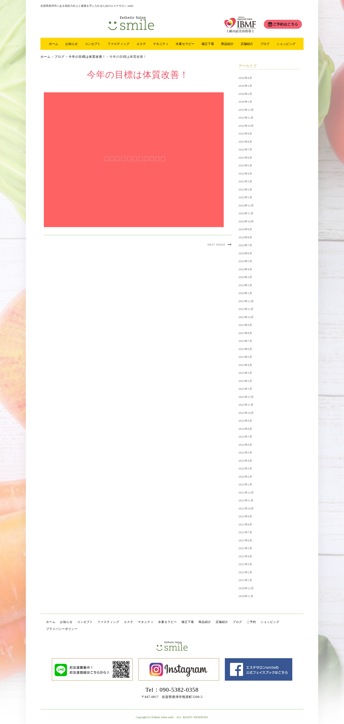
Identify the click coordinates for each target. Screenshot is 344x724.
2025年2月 (245, 189)
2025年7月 (245, 149)
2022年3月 (245, 468)
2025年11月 (246, 117)
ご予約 (251, 622)
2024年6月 (245, 253)
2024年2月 (245, 285)
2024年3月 (245, 277)
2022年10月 (246, 412)
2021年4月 (245, 556)
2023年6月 (245, 349)
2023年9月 (245, 325)
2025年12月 (246, 109)
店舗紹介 (247, 44)
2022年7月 (245, 436)
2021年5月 (245, 548)
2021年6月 (245, 540)
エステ (141, 44)
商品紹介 (227, 44)
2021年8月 (245, 524)
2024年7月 (245, 245)
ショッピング (286, 44)
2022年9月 (245, 420)
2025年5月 (245, 165)
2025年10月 (246, 125)
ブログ (265, 44)
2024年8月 (245, 237)
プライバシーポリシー (62, 629)
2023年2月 (245, 381)
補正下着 (207, 44)
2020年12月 (246, 588)
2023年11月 (246, 309)
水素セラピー (185, 44)
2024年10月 (246, 221)
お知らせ (71, 44)
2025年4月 (245, 173)
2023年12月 (246, 301)
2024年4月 (245, 269)
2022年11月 (246, 404)
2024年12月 (246, 205)
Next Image (216, 244)
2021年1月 (245, 580)
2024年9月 (245, 229)
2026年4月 (245, 78)
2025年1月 (245, 197)
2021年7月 (245, 532)
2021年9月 (245, 516)
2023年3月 (245, 372)
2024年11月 (246, 213)
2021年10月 (246, 508)
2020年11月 (246, 596)
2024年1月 (245, 293)
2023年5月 (245, 357)
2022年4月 (245, 460)
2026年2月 (245, 93)
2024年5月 (245, 261)
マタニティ (161, 44)
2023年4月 (245, 365)
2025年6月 (245, 157)
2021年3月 (245, 564)
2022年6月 (245, 444)
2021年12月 (246, 492)
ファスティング (118, 44)
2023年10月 (246, 317)
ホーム (53, 44)
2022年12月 (246, 397)
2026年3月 (245, 85)
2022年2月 (245, 476)
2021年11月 (246, 500)
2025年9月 (245, 133)
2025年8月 (245, 141)
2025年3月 (245, 181)
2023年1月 (245, 388)
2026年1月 (245, 101)
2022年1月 (245, 484)
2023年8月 (245, 333)
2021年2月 (245, 572)
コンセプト (93, 44)
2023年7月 (245, 341)
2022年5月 (245, 452)
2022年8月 (245, 428)
